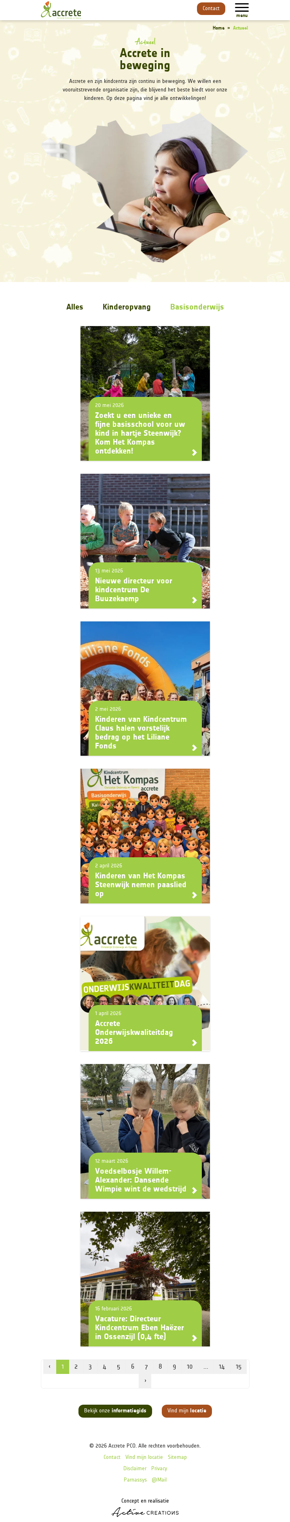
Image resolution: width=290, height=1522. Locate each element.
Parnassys (135, 1480)
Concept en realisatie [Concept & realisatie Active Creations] (145, 1507)
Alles (74, 307)
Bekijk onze (115, 1411)
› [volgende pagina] (145, 1381)
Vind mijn (186, 1411)
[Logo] (61, 10)
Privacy (159, 1469)
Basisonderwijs (197, 307)
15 (238, 1367)
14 (222, 1367)
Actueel (240, 28)
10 (190, 1367)
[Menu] (242, 7)
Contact (211, 9)
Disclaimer (134, 1469)
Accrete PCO (121, 1446)
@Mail (159, 1480)
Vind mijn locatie (144, 1457)
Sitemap (177, 1457)
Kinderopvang (127, 307)
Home (218, 28)
